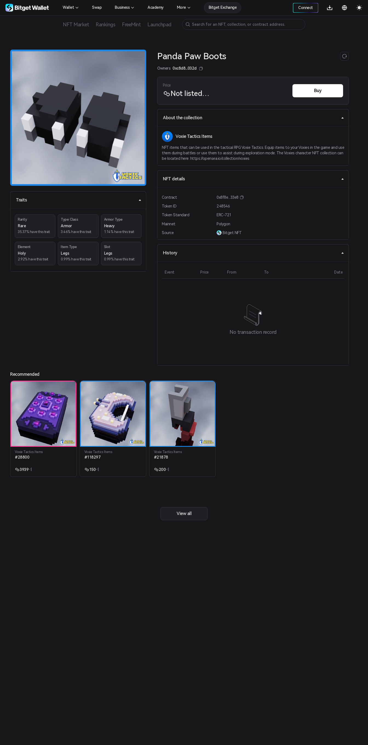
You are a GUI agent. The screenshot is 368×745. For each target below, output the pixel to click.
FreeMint (131, 24)
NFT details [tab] (253, 178)
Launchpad (159, 24)
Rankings (105, 24)
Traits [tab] (79, 200)
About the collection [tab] (253, 117)
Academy (156, 7)
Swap (97, 7)
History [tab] (253, 252)
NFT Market (76, 24)
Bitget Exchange (223, 7)
